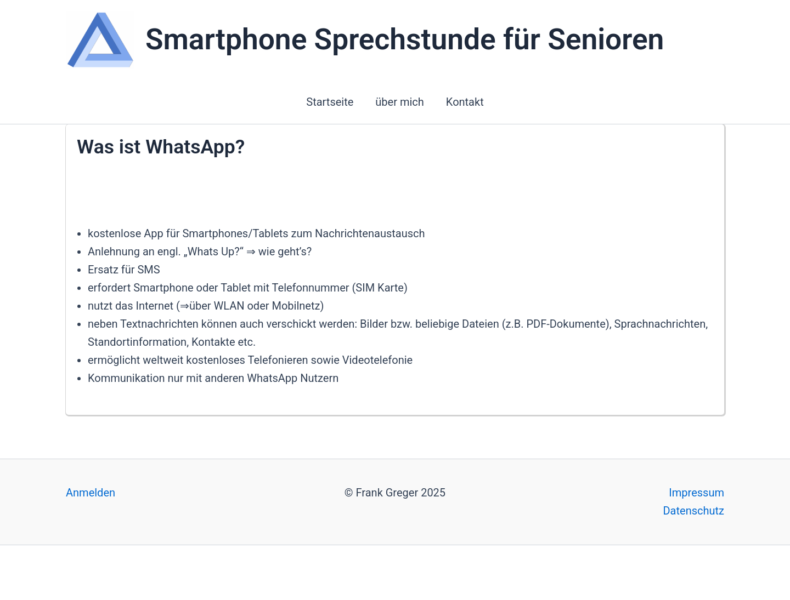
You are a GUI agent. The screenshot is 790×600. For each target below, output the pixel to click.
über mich (399, 101)
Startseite (329, 101)
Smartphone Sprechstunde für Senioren (404, 39)
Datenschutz (693, 510)
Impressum (696, 492)
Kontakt (465, 101)
